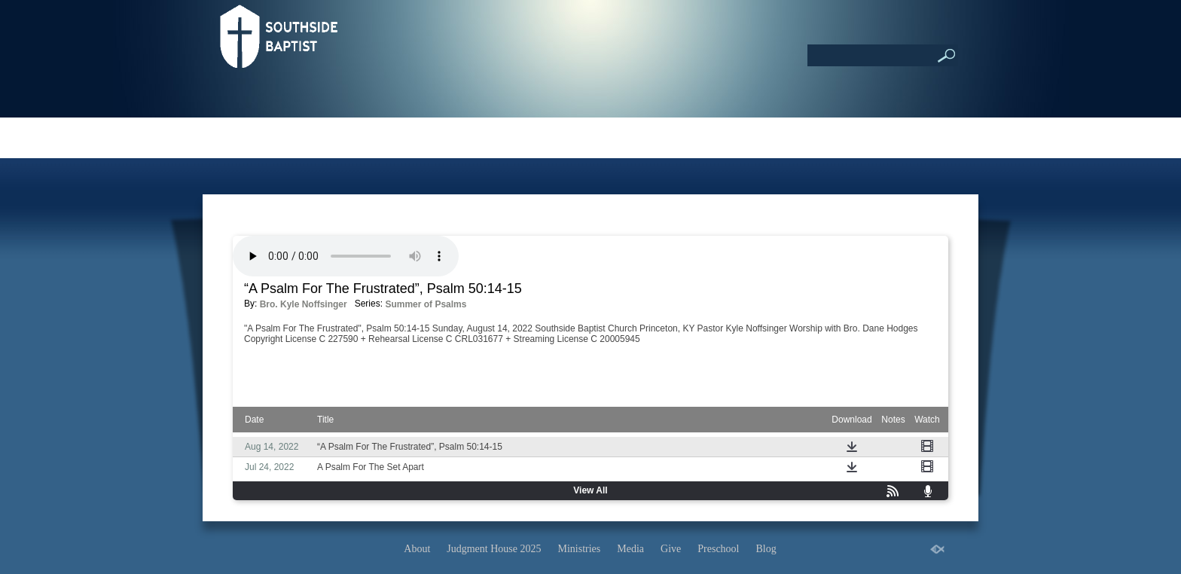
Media (630, 548)
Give (671, 548)
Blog (765, 548)
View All (590, 490)
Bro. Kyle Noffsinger (303, 304)
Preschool (718, 548)
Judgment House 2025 (494, 548)
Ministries (579, 548)
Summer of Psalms (425, 304)
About (417, 548)
